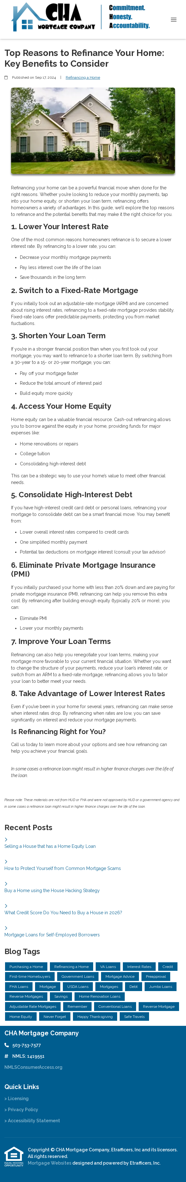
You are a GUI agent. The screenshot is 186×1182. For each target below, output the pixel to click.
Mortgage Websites (50, 1163)
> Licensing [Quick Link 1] (16, 1098)
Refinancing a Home (83, 77)
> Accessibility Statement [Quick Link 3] (32, 1120)
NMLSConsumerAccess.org (33, 1067)
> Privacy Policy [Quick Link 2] (21, 1109)
